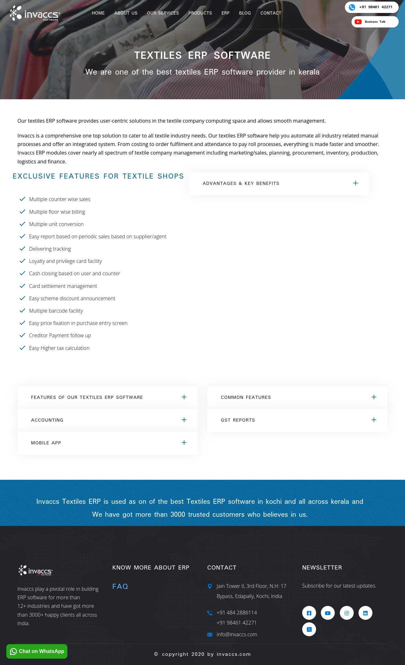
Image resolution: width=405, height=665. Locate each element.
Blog (245, 13)
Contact (270, 13)
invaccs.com (234, 654)
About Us (126, 13)
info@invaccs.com (237, 634)
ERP (225, 13)
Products (200, 13)
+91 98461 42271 (237, 622)
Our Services (163, 13)
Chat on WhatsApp (36, 651)
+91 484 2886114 (237, 612)
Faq (120, 587)
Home (98, 13)
